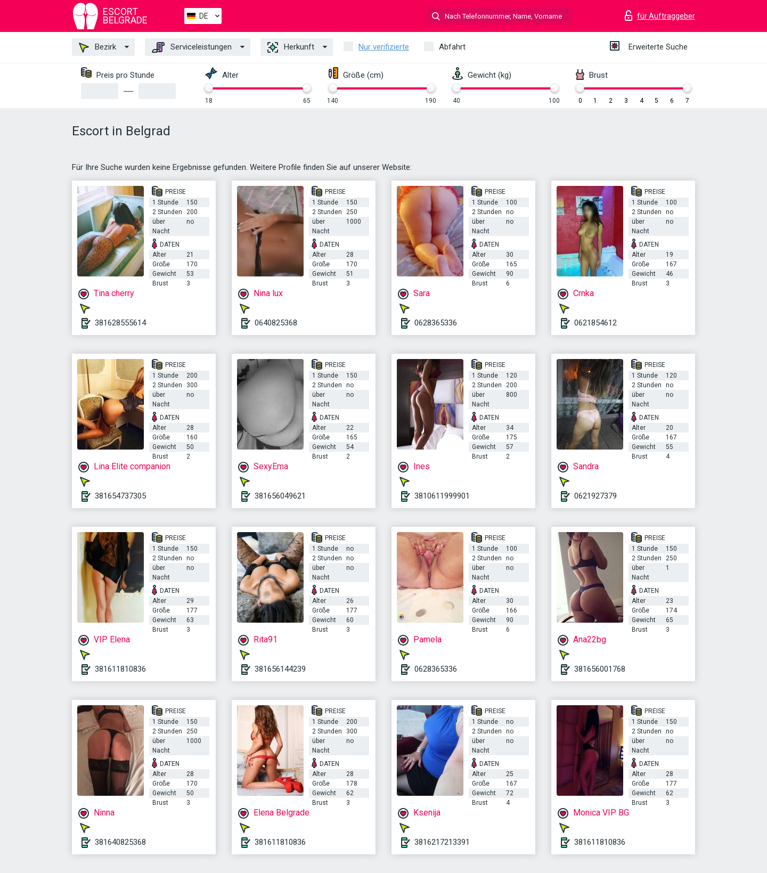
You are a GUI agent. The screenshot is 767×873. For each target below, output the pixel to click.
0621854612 (595, 323)
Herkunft (290, 47)
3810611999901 (442, 496)
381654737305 (120, 496)
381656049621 (280, 496)
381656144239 (280, 669)
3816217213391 (442, 842)
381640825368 (120, 842)
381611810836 (120, 669)
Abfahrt (452, 47)
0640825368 (276, 323)
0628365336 (435, 323)
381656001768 (599, 669)
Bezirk (97, 47)
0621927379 (595, 496)
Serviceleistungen (192, 47)
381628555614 (120, 323)
